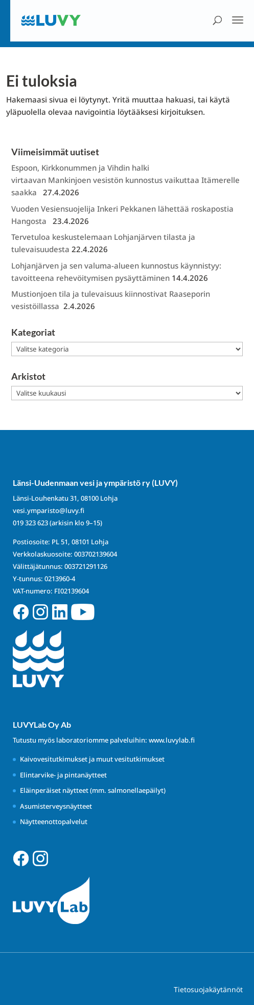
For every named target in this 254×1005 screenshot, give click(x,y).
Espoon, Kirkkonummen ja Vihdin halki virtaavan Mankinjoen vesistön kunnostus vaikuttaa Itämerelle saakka (125, 179)
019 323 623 (30, 522)
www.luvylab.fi (172, 740)
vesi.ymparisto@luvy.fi (48, 510)
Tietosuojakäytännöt (208, 989)
